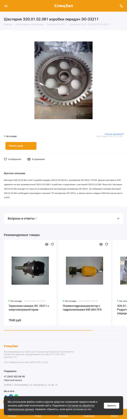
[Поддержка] (121, 6)
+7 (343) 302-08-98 (14, 376)
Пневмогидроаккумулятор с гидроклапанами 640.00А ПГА (82, 307)
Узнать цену (16, 145)
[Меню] (6, 6)
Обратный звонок (13, 380)
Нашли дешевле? (114, 134)
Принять (111, 405)
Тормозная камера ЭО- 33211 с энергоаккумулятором (29, 307)
